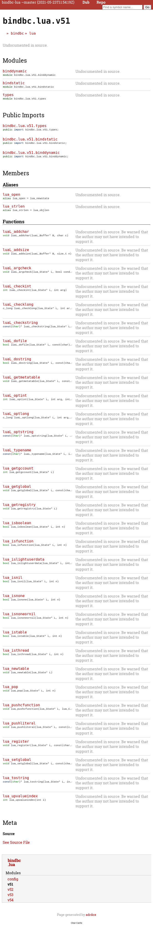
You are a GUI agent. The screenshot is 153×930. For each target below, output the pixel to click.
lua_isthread (16, 654)
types (8, 96)
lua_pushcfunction (21, 708)
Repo (101, 2)
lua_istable (15, 636)
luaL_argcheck (17, 271)
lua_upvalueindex (20, 800)
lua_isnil (13, 581)
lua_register (16, 745)
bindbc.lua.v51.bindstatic (30, 141)
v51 (10, 887)
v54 (10, 903)
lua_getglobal (17, 490)
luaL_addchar (16, 235)
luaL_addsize (16, 253)
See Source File (16, 846)
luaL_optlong (16, 417)
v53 (10, 898)
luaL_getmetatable (21, 381)
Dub (86, 2)
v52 (10, 893)
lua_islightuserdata (23, 563)
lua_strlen (14, 209)
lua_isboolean (17, 526)
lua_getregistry (19, 508)
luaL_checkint (17, 290)
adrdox (91, 918)
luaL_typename (17, 454)
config (13, 882)
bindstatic (14, 83)
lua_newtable (16, 672)
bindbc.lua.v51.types (25, 127)
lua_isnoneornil (19, 617)
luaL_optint (15, 399)
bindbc (17, 33)
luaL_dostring (17, 363)
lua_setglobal (17, 763)
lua (32, 33)
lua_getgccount (18, 472)
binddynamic (15, 71)
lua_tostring (16, 781)
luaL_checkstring (20, 326)
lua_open (11, 197)
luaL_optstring (18, 435)
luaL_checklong (18, 308)
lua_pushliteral (19, 727)
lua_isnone (14, 599)
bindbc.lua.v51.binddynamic (31, 155)
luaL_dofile (15, 344)
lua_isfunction (18, 545)
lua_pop (10, 690)
